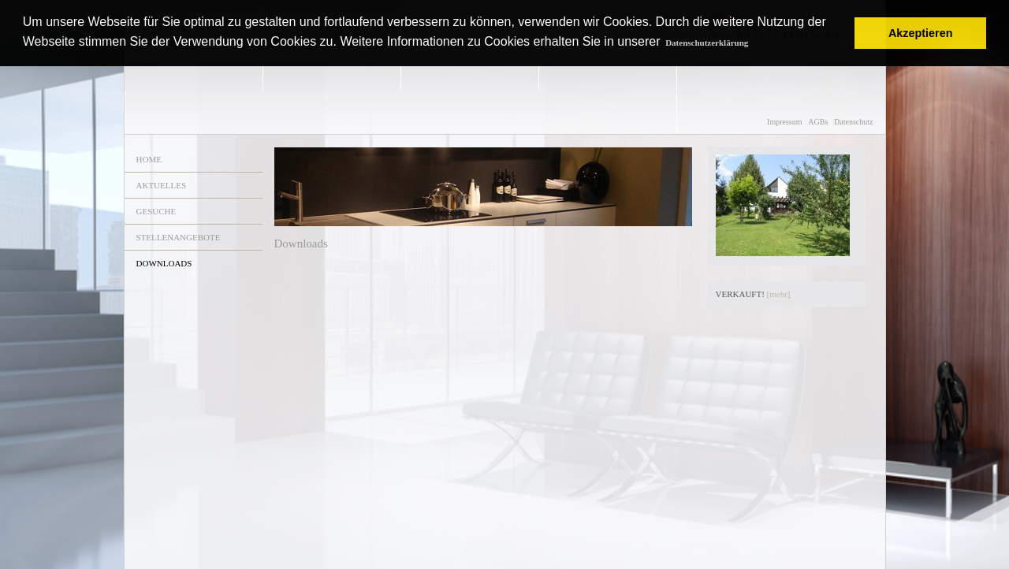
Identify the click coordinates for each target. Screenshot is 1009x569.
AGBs (818, 121)
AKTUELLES (161, 185)
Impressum (784, 121)
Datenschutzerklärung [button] (706, 42)
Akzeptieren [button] (920, 33)
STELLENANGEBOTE (178, 237)
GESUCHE (156, 211)
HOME (149, 159)
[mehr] (779, 294)
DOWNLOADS (164, 263)
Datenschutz (853, 121)
